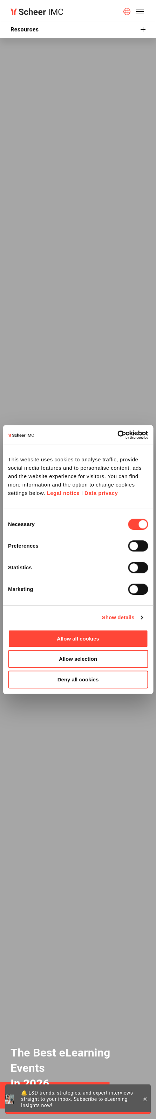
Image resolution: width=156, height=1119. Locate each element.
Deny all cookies (78, 679)
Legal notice (63, 493)
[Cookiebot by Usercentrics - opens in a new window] (117, 434)
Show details (118, 617)
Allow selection (78, 659)
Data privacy (101, 493)
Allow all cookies (78, 639)
